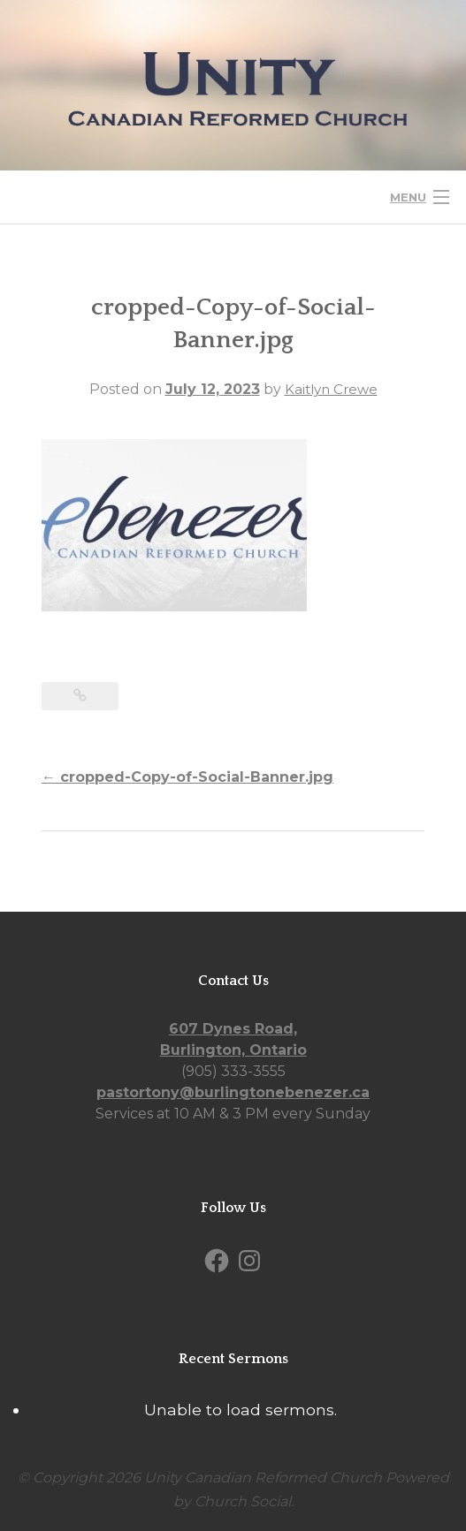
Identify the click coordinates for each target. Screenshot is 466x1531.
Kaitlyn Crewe (331, 389)
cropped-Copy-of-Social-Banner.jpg (187, 777)
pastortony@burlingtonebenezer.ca (233, 1092)
